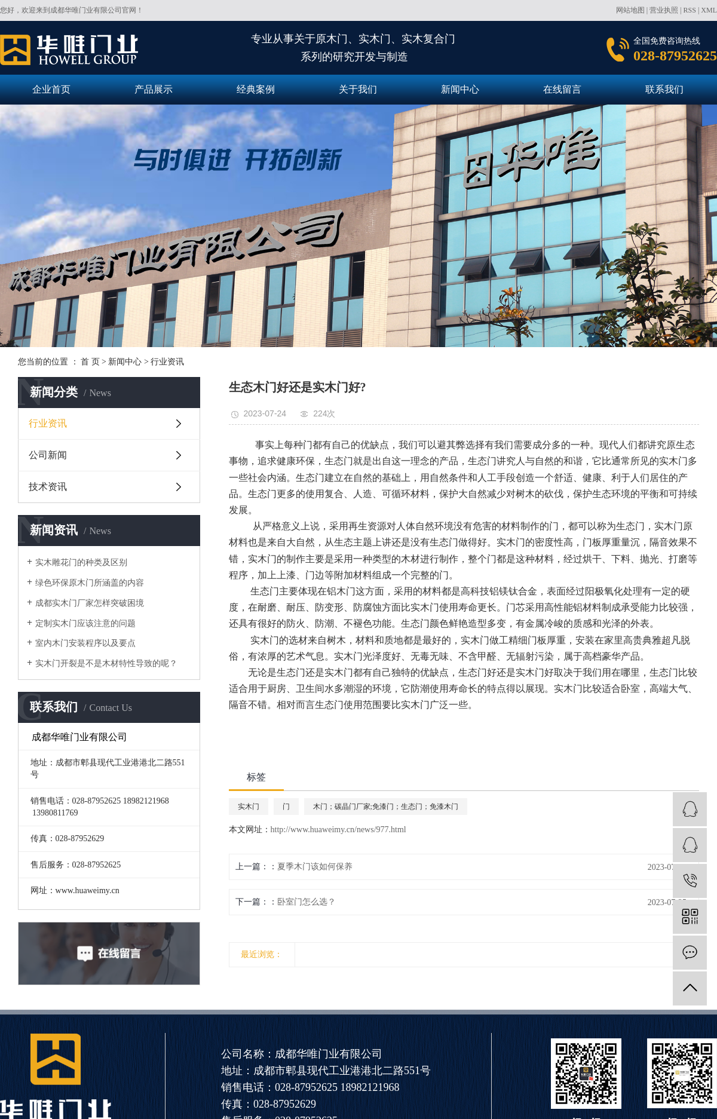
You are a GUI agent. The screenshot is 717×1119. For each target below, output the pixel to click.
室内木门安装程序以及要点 (85, 643)
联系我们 (664, 89)
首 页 (90, 361)
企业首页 (51, 89)
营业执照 (663, 10)
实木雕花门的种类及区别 (81, 562)
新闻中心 (460, 89)
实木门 (248, 806)
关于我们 (358, 89)
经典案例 (256, 89)
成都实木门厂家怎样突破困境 (89, 603)
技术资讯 (48, 487)
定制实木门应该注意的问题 (85, 623)
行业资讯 (167, 361)
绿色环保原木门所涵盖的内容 (89, 582)
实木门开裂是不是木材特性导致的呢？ (106, 663)
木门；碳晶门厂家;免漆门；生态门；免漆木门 (385, 806)
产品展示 (153, 89)
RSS (690, 10)
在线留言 (562, 89)
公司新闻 (48, 455)
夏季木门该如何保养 (315, 866)
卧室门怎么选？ (306, 901)
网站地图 (630, 10)
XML (709, 10)
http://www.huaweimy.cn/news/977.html (338, 829)
